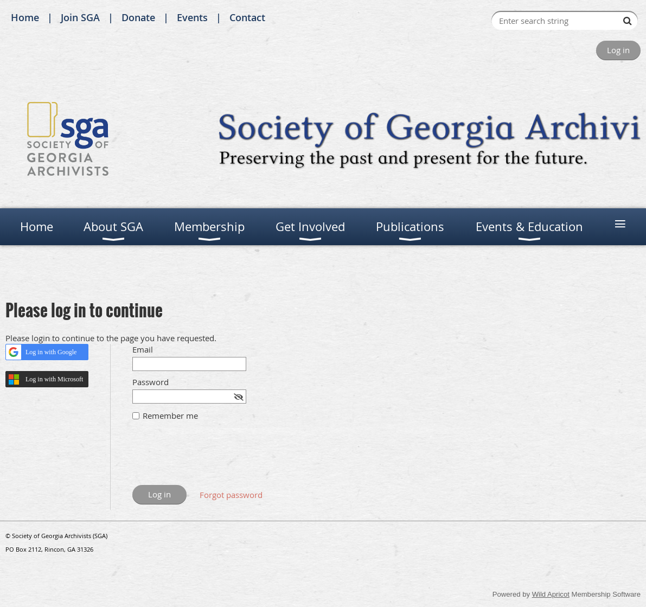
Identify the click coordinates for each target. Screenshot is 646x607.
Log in (618, 49)
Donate (138, 17)
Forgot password (231, 494)
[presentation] (214, 458)
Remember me (170, 415)
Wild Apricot (551, 594)
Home (25, 17)
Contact (247, 17)
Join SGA (80, 17)
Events (192, 17)
